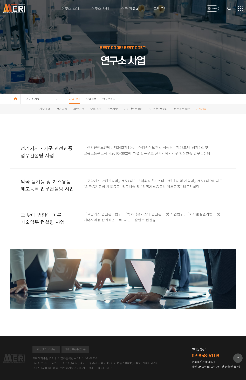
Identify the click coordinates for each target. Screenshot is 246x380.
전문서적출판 (182, 109)
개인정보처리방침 (46, 349)
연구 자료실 (130, 8)
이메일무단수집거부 (75, 349)
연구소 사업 (100, 8)
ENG (212, 8)
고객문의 (160, 8)
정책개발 (112, 109)
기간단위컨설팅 (133, 109)
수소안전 (95, 109)
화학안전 (78, 109)
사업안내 (74, 99)
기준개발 (44, 109)
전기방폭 (61, 109)
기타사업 (201, 109)
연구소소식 (109, 99)
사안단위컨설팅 (158, 109)
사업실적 (91, 99)
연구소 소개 (70, 8)
